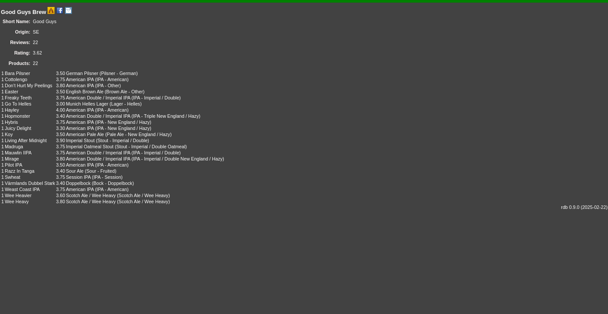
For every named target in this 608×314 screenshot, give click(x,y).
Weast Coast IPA (22, 189)
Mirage (12, 158)
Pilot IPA (13, 164)
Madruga (14, 146)
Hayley (12, 110)
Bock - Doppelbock (112, 183)
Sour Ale (74, 171)
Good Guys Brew (23, 12)
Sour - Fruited (100, 171)
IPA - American (111, 79)
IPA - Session (107, 177)
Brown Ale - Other (124, 91)
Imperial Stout (80, 140)
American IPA (80, 79)
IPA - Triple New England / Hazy (166, 116)
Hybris (11, 122)
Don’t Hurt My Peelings (28, 85)
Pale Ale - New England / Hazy (138, 134)
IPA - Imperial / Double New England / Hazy (177, 158)
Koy (9, 134)
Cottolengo (16, 79)
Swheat (12, 177)
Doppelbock (78, 183)
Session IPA (78, 177)
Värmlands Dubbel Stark (30, 183)
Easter (11, 91)
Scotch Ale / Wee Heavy (91, 195)
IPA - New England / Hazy (123, 122)
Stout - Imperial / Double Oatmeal (150, 146)
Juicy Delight (18, 128)
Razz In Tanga (19, 171)
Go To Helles (18, 103)
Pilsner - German (119, 73)
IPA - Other (107, 85)
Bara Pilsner (17, 73)
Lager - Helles (125, 103)
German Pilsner (82, 73)
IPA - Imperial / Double (156, 97)
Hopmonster (17, 116)
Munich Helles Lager (87, 103)
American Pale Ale (85, 134)
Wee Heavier (18, 195)
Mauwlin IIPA (18, 152)
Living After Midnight (26, 140)
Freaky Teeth (18, 97)
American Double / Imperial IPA (98, 97)
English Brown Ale (84, 91)
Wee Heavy (17, 201)
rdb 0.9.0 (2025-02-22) (584, 207)
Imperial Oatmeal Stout (89, 146)
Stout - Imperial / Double (122, 140)
